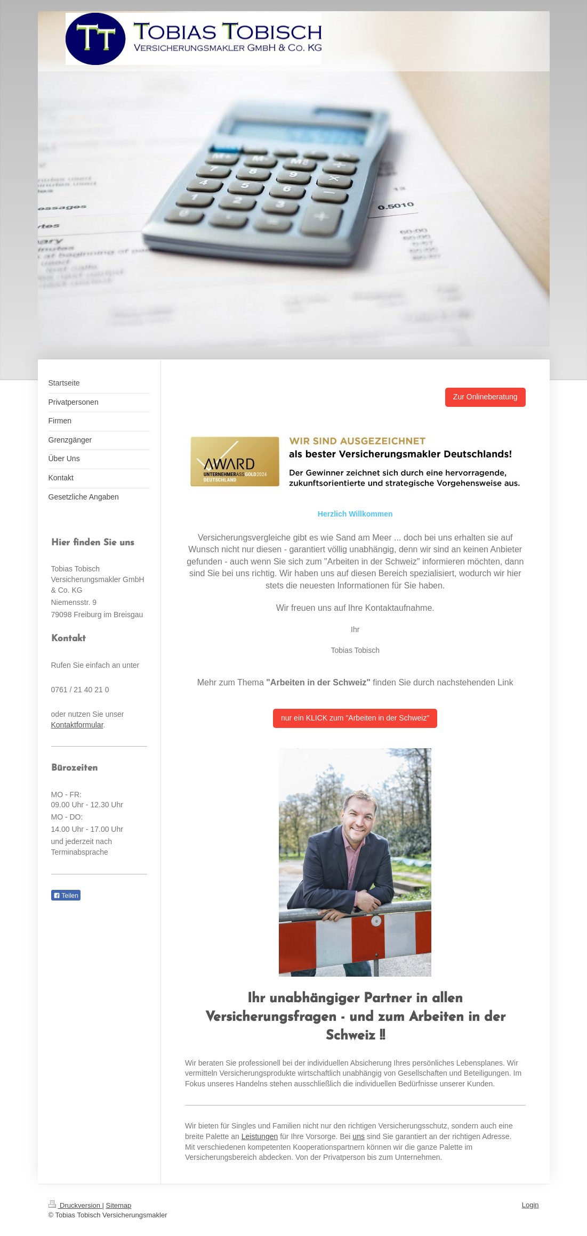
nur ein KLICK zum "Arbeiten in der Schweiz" (355, 718)
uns (358, 1136)
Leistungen (260, 1136)
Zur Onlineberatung (485, 396)
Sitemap (119, 1205)
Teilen (65, 895)
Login (530, 1205)
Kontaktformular (77, 725)
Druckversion (75, 1205)
